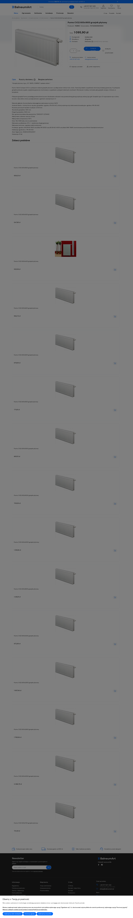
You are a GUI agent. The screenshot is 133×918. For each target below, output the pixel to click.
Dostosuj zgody (29, 914)
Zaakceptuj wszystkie (44, 914)
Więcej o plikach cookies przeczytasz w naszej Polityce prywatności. (25, 909)
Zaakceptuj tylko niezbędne (12, 914)
